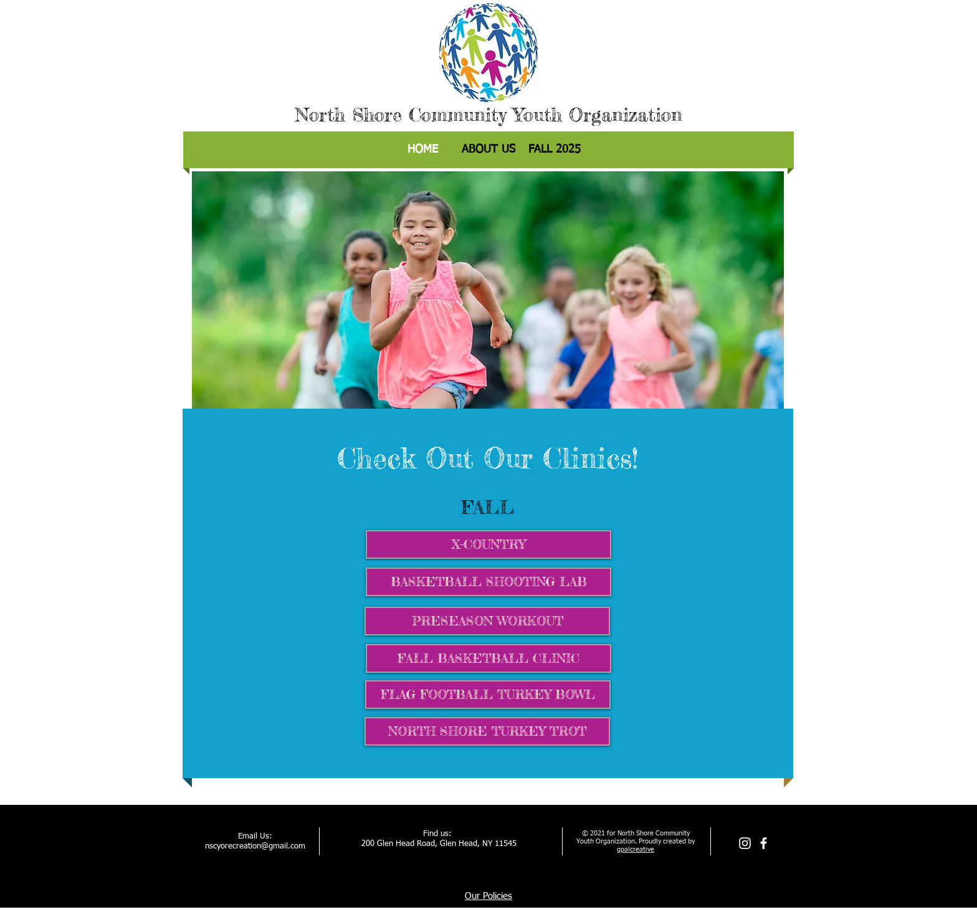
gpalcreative (635, 849)
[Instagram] (745, 843)
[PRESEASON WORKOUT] (487, 621)
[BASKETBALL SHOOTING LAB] (488, 582)
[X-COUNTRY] (488, 544)
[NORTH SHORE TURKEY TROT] (487, 731)
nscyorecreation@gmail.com (255, 846)
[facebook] (763, 843)
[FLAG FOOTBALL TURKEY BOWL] (488, 694)
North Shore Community (400, 114)
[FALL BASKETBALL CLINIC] (488, 658)
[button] (555, 149)
